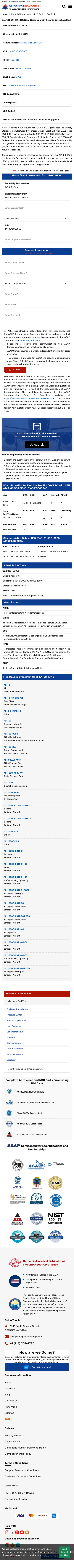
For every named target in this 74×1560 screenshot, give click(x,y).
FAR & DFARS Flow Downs (19, 1493)
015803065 (13, 60)
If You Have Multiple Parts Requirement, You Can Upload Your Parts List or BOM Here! (37, 435)
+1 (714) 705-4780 (22, 1343)
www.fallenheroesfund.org (36, 1310)
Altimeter (11, 1037)
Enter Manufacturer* (16, 194)
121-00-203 (10, 747)
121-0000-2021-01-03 (15, 955)
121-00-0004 (11, 734)
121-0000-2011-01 (13, 851)
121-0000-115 (11, 831)
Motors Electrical (15, 1048)
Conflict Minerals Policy (18, 1453)
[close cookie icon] (71, 1552)
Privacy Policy (13, 1435)
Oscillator (11, 1060)
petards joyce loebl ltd (30, 43)
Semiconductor (14, 1043)
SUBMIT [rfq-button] (15, 369)
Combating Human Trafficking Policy (25, 1447)
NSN (7, 225)
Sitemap (9, 1412)
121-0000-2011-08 (14, 903)
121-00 (7, 721)
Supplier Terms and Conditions (22, 1470)
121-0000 (9, 782)
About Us (10, 1388)
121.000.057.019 (12, 760)
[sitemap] (7, 1418)
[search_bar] (64, 6)
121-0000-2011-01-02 (15, 864)
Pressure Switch (15, 1015)
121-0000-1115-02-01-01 (17, 805)
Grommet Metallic (15, 1054)
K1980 (18, 77)
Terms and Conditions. (30, 340)
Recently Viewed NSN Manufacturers (25, 1069)
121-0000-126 (11, 841)
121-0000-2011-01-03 (15, 877)
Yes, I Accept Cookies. (64, 1552)
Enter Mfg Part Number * (18, 183)
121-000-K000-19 (13, 773)
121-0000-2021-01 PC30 (17, 968)
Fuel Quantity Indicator (17, 1009)
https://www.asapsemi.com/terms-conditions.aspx (29, 398)
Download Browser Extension (22, 1538)
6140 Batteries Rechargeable (22, 85)
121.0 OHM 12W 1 (12, 711)
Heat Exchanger (14, 1026)
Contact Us (11, 1400)
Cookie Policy (12, 1441)
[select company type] (37, 284)
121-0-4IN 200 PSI (13, 698)
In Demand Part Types (17, 1001)
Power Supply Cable (16, 1020)
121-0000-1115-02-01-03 (17, 818)
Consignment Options (17, 1499)
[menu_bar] (70, 6)
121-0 (7, 685)
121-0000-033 (11, 792)
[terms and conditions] (5, 331)
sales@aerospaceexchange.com (26, 1336)
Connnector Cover (15, 1032)
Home (5, 14)
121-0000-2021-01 (14, 929)
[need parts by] (37, 219)
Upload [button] (37, 444)
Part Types (11, 1406)
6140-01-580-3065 (17, 51)
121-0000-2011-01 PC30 (16, 890)
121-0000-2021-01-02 (15, 942)
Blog (7, 1394)
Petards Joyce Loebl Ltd (23, 14)
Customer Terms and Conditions (23, 1476)
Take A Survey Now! (37, 1367)
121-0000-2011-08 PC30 (17, 916)
